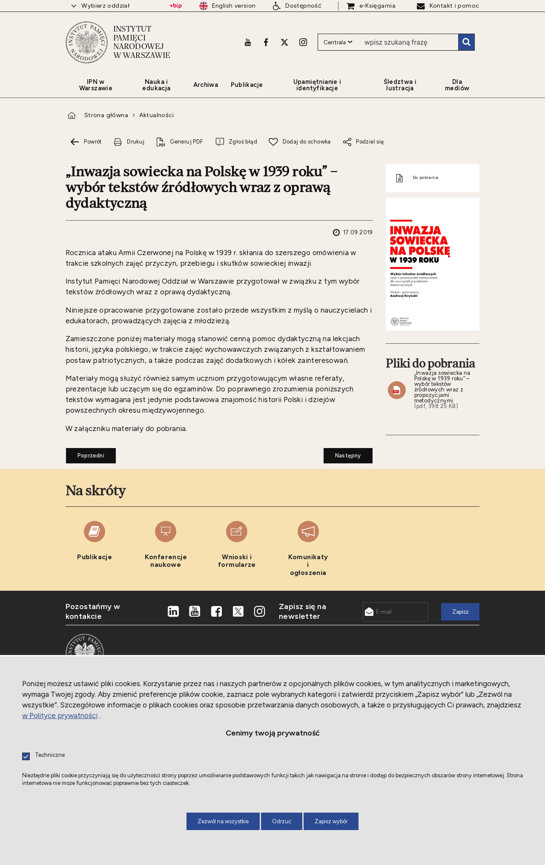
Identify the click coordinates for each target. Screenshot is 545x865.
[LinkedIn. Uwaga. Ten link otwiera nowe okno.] (173, 612)
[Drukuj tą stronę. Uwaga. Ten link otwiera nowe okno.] (129, 142)
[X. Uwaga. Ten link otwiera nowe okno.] (284, 41)
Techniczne (50, 755)
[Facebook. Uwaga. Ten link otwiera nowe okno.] (266, 41)
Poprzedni (85, 453)
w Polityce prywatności (60, 715)
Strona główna (106, 115)
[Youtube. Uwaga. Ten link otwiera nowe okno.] (248, 41)
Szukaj (466, 42)
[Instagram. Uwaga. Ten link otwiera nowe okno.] (303, 41)
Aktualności (156, 115)
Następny (342, 453)
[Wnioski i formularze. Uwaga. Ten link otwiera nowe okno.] (237, 549)
